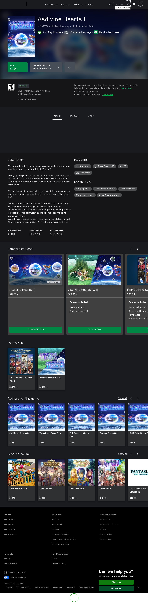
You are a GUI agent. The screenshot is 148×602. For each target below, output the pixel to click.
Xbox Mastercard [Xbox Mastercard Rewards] (10, 563)
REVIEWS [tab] (74, 116)
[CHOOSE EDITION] (46, 67)
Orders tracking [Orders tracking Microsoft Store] (106, 534)
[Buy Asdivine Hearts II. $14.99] (18, 67)
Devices (76, 4)
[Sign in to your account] (140, 4)
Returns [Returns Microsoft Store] (103, 529)
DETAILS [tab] (57, 116)
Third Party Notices (86, 587)
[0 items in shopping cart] (134, 4)
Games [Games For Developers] (54, 558)
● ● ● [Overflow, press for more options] (69, 67)
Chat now (116, 582)
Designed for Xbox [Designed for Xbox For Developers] (59, 563)
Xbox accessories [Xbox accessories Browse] (10, 534)
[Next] (137, 249)
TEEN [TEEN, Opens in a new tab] (23, 85)
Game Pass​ (50, 4)
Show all (122, 398)
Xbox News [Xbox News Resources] (56, 519)
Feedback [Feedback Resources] (55, 529)
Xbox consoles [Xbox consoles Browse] (9, 519)
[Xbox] (35, 4)
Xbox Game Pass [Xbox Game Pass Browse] (10, 529)
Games (64, 4)
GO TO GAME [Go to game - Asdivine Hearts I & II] (94, 329)
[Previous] (131, 249)
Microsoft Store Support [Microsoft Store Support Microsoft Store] (109, 524)
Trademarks (70, 587)
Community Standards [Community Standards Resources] (60, 534)
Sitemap (9, 587)
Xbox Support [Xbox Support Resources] (57, 524)
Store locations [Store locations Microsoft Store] (105, 539)
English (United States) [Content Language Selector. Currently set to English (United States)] (17, 572)
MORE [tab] (91, 116)
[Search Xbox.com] (128, 3)
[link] (21, 369)
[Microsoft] (14, 4)
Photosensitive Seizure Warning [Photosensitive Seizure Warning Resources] (64, 539)
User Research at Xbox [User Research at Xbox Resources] (60, 544)
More (88, 4)
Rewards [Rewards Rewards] (7, 558)
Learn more (125, 88)
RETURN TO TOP (36, 329)
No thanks (116, 588)
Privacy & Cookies (41, 587)
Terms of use (57, 587)
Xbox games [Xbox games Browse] (8, 524)
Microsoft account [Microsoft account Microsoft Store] (107, 519)
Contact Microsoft (24, 587)
